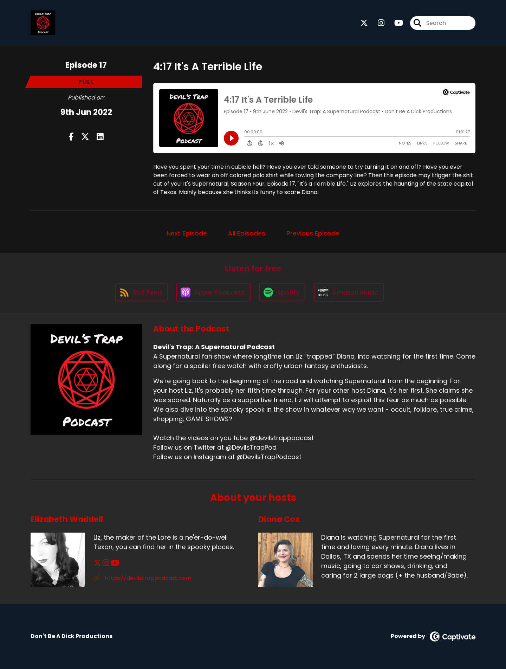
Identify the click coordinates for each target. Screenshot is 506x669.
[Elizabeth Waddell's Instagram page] (106, 563)
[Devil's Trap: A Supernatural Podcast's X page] (364, 23)
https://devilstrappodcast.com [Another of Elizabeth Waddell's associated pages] (142, 578)
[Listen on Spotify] (282, 292)
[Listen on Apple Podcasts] (213, 292)
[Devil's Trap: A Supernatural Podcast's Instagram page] (376, 23)
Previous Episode (312, 233)
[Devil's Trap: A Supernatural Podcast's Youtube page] (394, 23)
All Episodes (246, 233)
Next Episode (187, 233)
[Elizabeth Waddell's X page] (97, 563)
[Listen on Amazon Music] (349, 292)
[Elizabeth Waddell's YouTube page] (115, 563)
